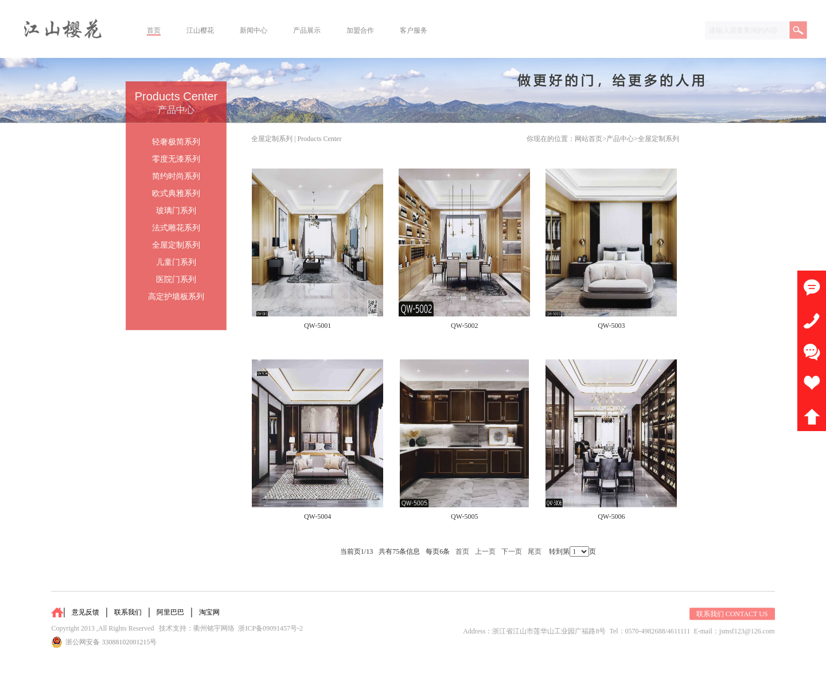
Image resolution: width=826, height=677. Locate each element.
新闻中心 (253, 30)
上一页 (485, 551)
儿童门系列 (176, 262)
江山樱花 (200, 30)
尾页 (534, 551)
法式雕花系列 (176, 228)
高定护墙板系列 (176, 296)
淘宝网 (209, 612)
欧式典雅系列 (176, 193)
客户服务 (413, 30)
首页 (154, 30)
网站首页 (588, 139)
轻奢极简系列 (176, 142)
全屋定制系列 (658, 139)
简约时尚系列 (176, 176)
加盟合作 (360, 30)
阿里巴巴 (170, 612)
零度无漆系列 (176, 159)
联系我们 (128, 612)
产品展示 (307, 30)
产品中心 (620, 139)
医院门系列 (176, 279)
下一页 (511, 551)
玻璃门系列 (176, 210)
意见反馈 (85, 612)
